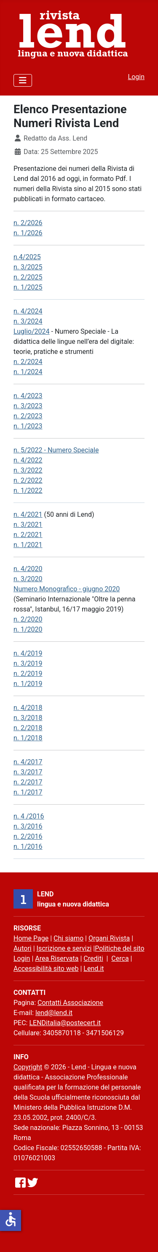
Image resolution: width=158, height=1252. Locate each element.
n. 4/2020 (28, 569)
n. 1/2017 (28, 792)
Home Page (30, 938)
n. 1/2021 (28, 545)
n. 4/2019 (28, 653)
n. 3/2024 (28, 321)
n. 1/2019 (28, 684)
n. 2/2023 (28, 416)
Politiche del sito (119, 948)
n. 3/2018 (28, 718)
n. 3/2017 (28, 772)
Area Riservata (56, 958)
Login (136, 77)
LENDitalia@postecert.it (65, 1023)
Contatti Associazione (70, 1003)
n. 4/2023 (28, 396)
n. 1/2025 (28, 287)
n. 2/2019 (28, 674)
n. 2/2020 (28, 619)
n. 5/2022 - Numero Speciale (56, 450)
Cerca (120, 958)
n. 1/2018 (28, 738)
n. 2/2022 (28, 480)
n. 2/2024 (28, 362)
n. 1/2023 (28, 426)
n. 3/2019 (28, 663)
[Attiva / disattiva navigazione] (22, 80)
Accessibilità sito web (45, 969)
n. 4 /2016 (28, 816)
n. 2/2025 (28, 277)
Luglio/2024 (31, 331)
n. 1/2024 (28, 372)
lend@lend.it (53, 1013)
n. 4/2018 (28, 708)
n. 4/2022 (28, 460)
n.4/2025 (27, 257)
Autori (22, 948)
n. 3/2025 (28, 267)
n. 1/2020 (28, 629)
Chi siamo (68, 938)
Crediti (93, 958)
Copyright (27, 1067)
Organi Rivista (109, 938)
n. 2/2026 (28, 223)
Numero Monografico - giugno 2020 (66, 589)
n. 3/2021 (28, 525)
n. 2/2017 (28, 782)
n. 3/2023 (28, 406)
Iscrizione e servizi (64, 948)
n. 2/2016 (28, 836)
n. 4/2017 (28, 762)
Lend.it (93, 969)
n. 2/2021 (28, 535)
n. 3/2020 (28, 579)
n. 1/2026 (28, 233)
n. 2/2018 (28, 728)
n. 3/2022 (28, 470)
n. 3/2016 (28, 826)
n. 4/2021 (28, 514)
